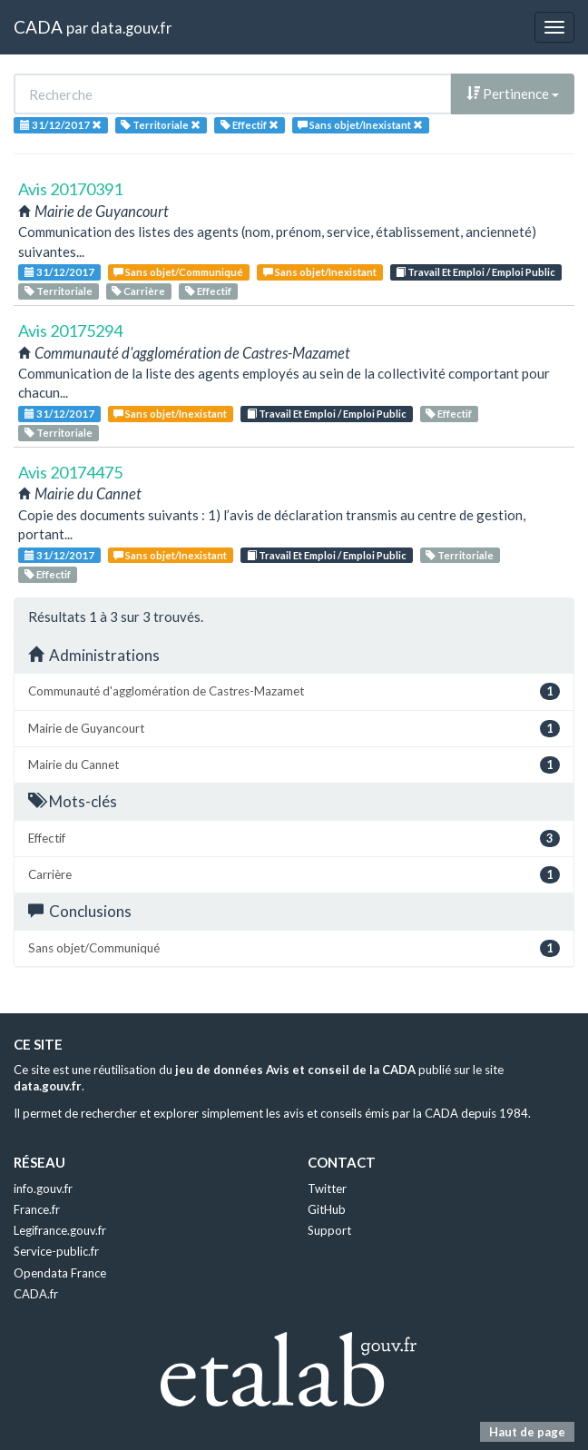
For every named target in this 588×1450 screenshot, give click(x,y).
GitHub (327, 1209)
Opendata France (60, 1273)
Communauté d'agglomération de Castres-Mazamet (294, 691)
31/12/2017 (59, 272)
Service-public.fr (56, 1251)
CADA (38, 26)
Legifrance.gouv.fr (60, 1230)
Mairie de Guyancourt (294, 728)
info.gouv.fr (43, 1188)
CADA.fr (36, 1294)
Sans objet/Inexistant (320, 272)
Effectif (208, 291)
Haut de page (527, 1432)
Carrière (138, 291)
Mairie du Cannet (294, 765)
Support (329, 1230)
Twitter (327, 1188)
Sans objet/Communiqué (178, 272)
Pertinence (512, 93)
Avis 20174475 (70, 472)
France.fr (37, 1209)
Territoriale (58, 291)
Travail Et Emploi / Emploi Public (475, 272)
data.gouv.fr (131, 27)
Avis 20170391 (70, 189)
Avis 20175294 (70, 330)
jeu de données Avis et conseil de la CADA (295, 1069)
